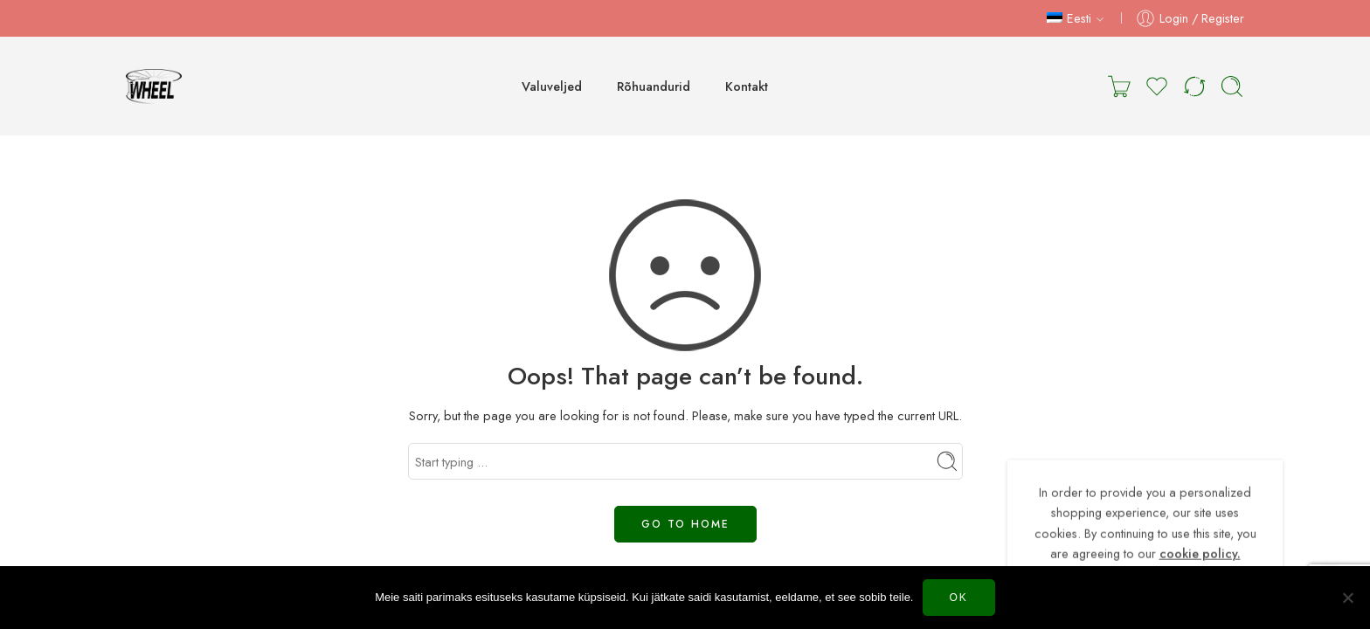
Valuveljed (552, 86)
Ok (959, 597)
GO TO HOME (685, 524)
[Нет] (1348, 597)
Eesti (1069, 18)
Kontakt (746, 86)
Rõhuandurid (653, 86)
